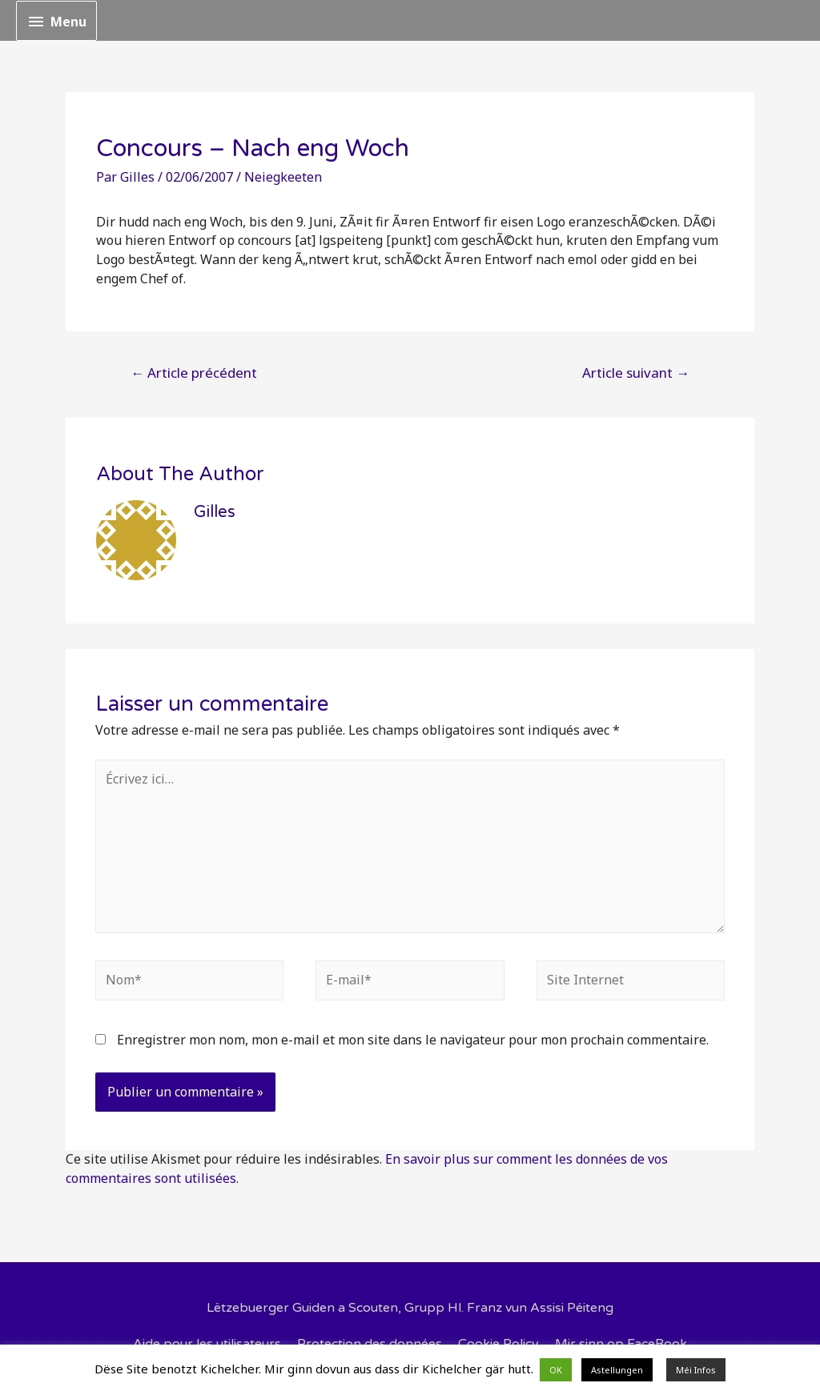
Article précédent (194, 372)
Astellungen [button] (617, 1370)
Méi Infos (696, 1370)
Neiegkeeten (283, 177)
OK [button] (555, 1370)
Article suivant (635, 372)
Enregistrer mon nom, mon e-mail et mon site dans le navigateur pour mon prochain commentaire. (413, 1039)
